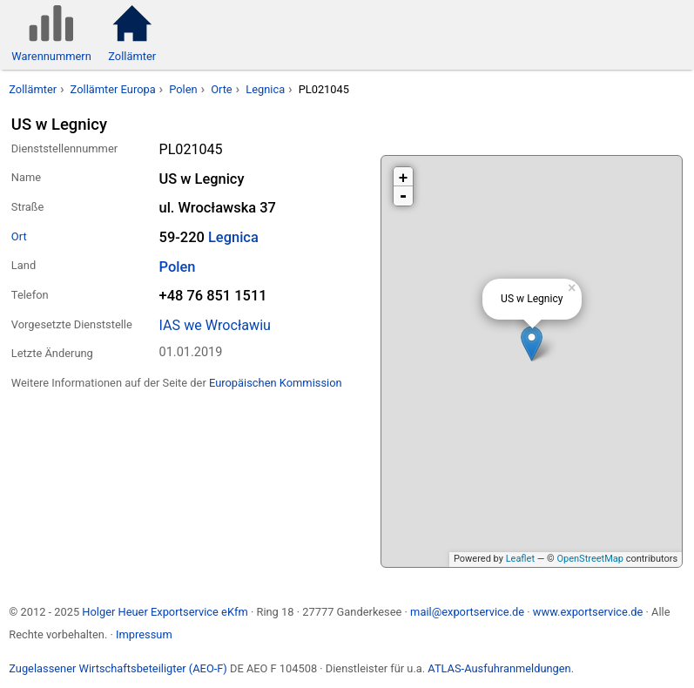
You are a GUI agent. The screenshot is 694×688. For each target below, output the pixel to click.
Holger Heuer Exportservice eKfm (164, 611)
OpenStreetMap (589, 558)
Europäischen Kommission (275, 382)
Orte (221, 89)
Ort (19, 236)
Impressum (144, 634)
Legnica (265, 89)
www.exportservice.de (588, 611)
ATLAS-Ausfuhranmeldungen (499, 668)
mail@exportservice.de (467, 611)
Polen (183, 89)
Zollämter (33, 89)
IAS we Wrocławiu (215, 325)
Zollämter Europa (113, 89)
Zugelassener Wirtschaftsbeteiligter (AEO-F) (118, 668)
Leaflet (520, 558)
